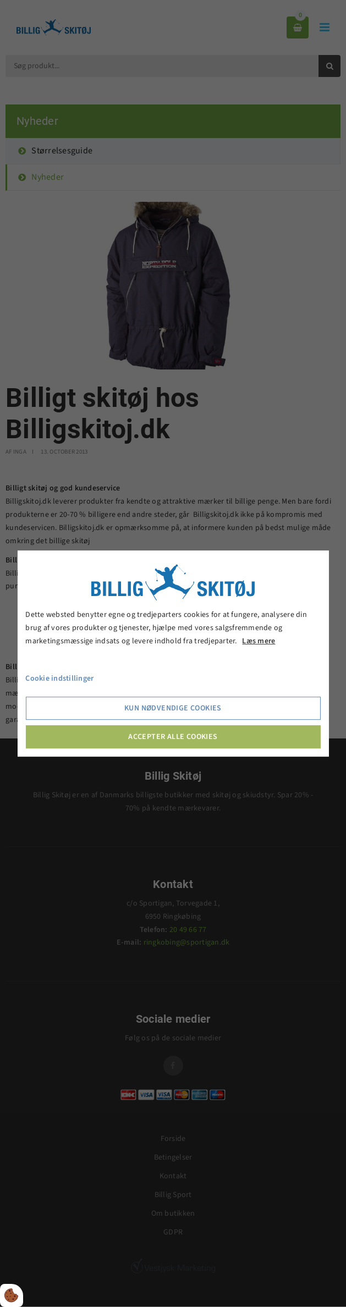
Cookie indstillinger (59, 679)
